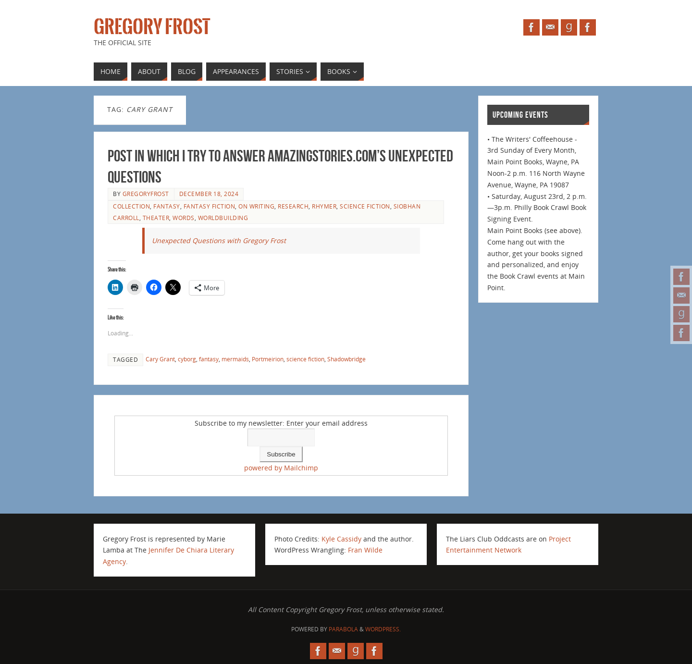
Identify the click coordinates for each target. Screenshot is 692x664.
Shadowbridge (346, 359)
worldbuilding (223, 217)
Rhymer (324, 206)
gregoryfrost (146, 193)
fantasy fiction (209, 206)
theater (156, 217)
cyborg (187, 359)
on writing (256, 206)
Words (184, 217)
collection (131, 206)
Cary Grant (160, 359)
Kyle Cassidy (341, 538)
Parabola (343, 629)
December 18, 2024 (209, 193)
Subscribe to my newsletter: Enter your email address (281, 423)
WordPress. (383, 629)
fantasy (166, 206)
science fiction (365, 206)
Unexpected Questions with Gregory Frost (219, 240)
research (293, 206)
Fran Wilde (365, 549)
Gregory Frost (152, 27)
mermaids (235, 359)
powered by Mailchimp (281, 467)
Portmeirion (268, 359)
